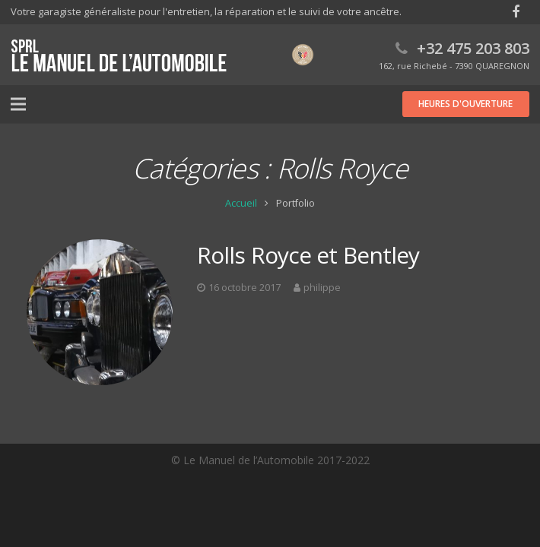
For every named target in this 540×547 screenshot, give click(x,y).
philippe (322, 287)
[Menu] (18, 104)
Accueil (241, 203)
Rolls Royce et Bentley (308, 254)
